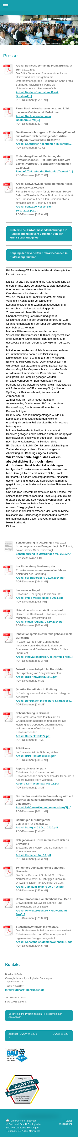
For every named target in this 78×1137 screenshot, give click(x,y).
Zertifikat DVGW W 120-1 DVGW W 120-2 (39, 1035)
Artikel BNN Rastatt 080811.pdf (36, 756)
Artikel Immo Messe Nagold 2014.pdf (39, 597)
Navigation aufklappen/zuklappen (39, 5)
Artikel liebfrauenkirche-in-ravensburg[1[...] (43, 807)
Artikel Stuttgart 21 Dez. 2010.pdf (37, 827)
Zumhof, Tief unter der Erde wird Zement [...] (44, 171)
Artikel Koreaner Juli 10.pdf (33, 855)
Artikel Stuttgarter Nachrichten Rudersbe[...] (44, 143)
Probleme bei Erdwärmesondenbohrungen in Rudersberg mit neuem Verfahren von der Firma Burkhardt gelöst (38, 233)
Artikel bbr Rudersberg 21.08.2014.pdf (40, 577)
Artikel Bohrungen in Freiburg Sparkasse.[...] (44, 700)
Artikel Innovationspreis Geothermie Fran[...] (44, 656)
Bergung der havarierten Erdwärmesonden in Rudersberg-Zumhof (39, 254)
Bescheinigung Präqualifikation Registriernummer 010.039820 (35, 1015)
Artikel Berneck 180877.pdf (33, 736)
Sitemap (31, 1120)
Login (69, 1120)
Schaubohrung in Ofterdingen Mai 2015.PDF (44, 553)
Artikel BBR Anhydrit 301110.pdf (36, 676)
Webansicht (65, 1123)
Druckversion (16, 1120)
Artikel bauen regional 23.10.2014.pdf (39, 621)
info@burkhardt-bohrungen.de (24, 989)
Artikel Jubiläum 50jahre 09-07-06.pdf (40, 886)
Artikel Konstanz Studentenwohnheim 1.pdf (44, 941)
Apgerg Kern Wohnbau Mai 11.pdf (37, 783)
